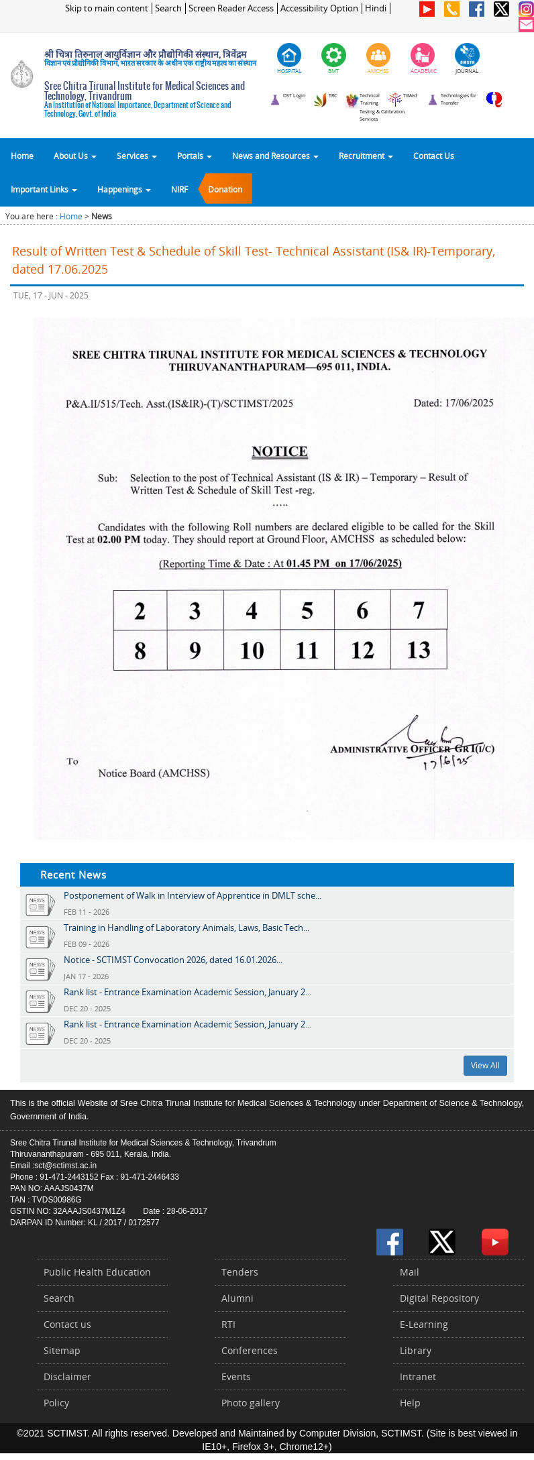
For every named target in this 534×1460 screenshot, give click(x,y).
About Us (75, 155)
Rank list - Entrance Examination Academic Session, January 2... (187, 992)
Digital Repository (439, 1298)
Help (410, 1402)
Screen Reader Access (231, 8)
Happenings (124, 189)
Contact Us (433, 155)
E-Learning (424, 1324)
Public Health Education (97, 1272)
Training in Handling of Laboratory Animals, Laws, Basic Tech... (186, 927)
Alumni (237, 1298)
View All (485, 1065)
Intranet (418, 1376)
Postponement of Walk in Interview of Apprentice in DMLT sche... (192, 895)
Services (137, 155)
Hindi (375, 8)
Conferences (249, 1350)
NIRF (179, 189)
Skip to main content (106, 8)
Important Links (44, 189)
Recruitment (366, 155)
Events (236, 1376)
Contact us (67, 1324)
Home (22, 155)
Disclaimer (67, 1376)
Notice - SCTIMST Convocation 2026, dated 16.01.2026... (173, 960)
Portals (194, 155)
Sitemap (62, 1350)
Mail (409, 1272)
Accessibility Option (319, 8)
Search (168, 8)
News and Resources (275, 155)
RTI (228, 1324)
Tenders (239, 1272)
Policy (56, 1402)
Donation (225, 189)
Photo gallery (250, 1402)
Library (415, 1350)
